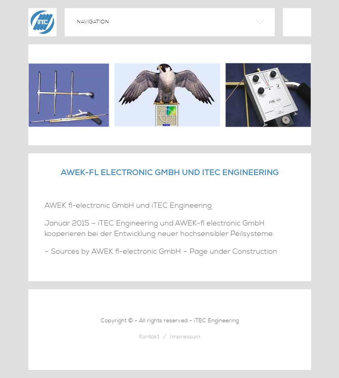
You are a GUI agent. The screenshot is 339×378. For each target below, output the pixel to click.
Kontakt (149, 337)
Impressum (185, 337)
